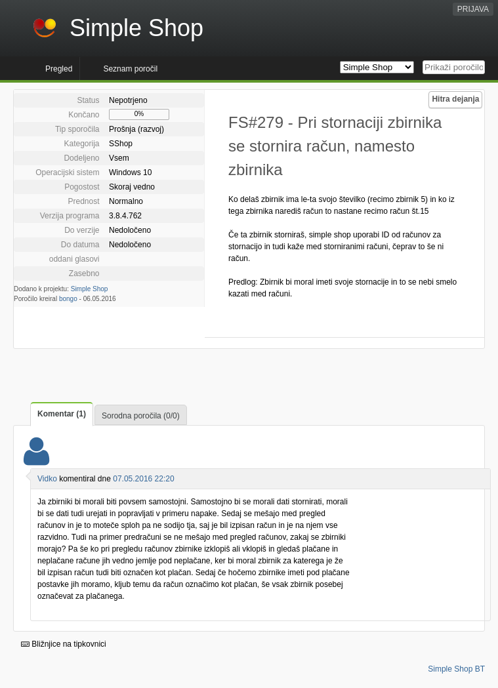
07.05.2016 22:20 (143, 478)
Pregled (58, 68)
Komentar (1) (61, 413)
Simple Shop (89, 289)
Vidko (47, 478)
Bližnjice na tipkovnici (63, 644)
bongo (68, 298)
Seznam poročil (130, 68)
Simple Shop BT (456, 669)
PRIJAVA (473, 9)
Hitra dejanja (455, 99)
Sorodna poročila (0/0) (141, 415)
